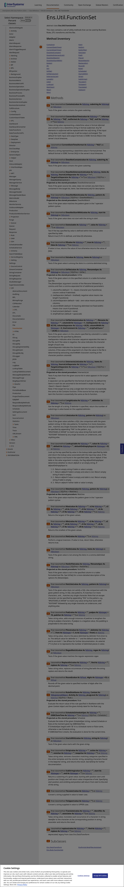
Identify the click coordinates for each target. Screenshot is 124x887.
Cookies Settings (84, 879)
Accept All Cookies (100, 879)
